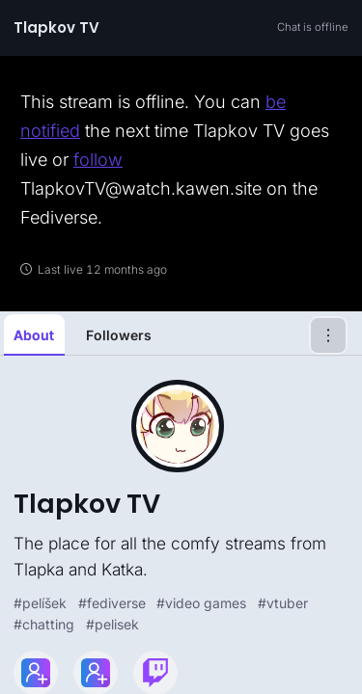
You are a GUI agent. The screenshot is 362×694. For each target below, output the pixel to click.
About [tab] (34, 335)
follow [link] (98, 159)
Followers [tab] (119, 335)
